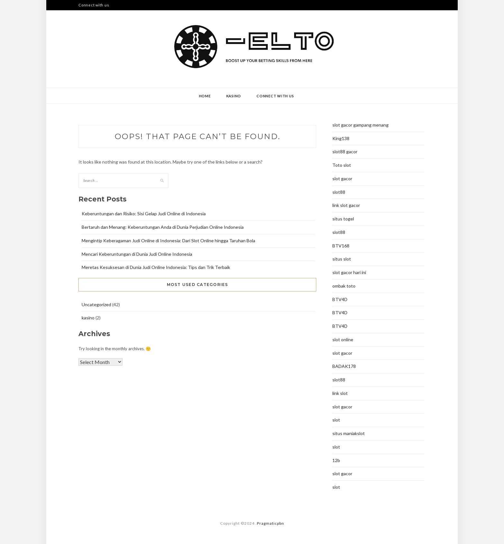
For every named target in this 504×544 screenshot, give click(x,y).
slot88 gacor (344, 151)
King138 (340, 138)
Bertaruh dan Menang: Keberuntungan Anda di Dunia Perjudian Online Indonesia (163, 227)
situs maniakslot (348, 433)
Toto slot (341, 165)
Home (205, 96)
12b (336, 460)
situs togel (343, 218)
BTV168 (340, 245)
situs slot (341, 259)
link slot (340, 393)
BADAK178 (344, 366)
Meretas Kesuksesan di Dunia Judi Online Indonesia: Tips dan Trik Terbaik (156, 267)
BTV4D (339, 299)
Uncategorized (96, 304)
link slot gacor (346, 205)
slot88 (338, 192)
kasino (233, 96)
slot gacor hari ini (349, 272)
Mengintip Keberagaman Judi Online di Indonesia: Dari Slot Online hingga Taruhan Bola (168, 240)
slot (336, 420)
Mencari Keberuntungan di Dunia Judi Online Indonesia (137, 254)
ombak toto (344, 286)
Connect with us (93, 5)
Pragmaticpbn (270, 523)
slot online (342, 339)
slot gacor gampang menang (360, 125)
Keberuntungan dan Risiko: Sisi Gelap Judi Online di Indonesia (144, 213)
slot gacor (342, 178)
